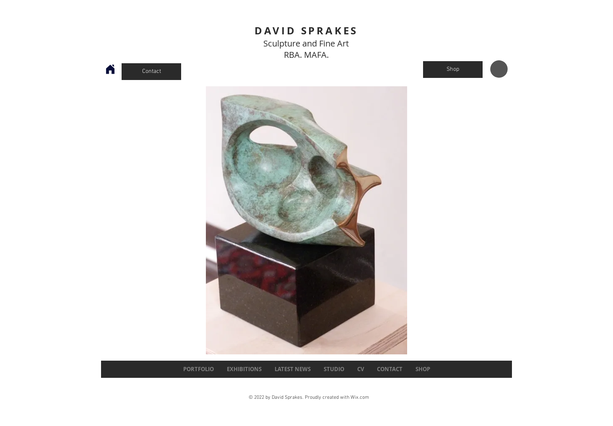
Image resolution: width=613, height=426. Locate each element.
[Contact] (151, 71)
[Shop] (453, 69)
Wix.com (360, 397)
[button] (499, 69)
